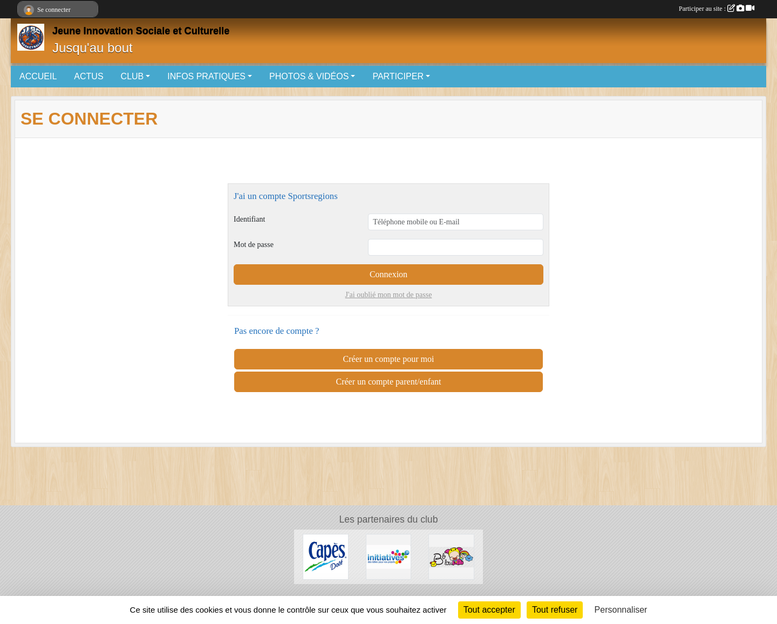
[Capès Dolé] (326, 556)
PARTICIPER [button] (398, 76)
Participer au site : (716, 8)
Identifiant (249, 219)
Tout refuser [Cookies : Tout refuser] (554, 609)
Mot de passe (254, 245)
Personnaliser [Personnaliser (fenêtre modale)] (621, 609)
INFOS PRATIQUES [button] (206, 76)
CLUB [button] (132, 76)
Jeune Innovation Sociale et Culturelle (140, 30)
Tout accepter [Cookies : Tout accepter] (489, 609)
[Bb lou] (451, 556)
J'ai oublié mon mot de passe (388, 295)
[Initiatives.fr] (389, 556)
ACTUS (88, 76)
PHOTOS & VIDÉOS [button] (309, 76)
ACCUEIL (38, 76)
